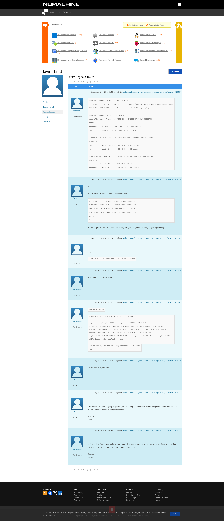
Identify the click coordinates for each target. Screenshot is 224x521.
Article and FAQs (104, 497)
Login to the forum (136, 25)
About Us (159, 492)
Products (100, 495)
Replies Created (49, 112)
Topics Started (48, 107)
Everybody (78, 492)
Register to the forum (156, 25)
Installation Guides (134, 495)
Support (77, 500)
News (157, 500)
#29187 (178, 270)
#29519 (178, 238)
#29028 (178, 360)
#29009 (178, 392)
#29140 (178, 302)
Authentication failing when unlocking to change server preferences (148, 92)
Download (78, 497)
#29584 (178, 92)
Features (100, 492)
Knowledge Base (133, 497)
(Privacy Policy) (49, 515)
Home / (53, 12)
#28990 (178, 430)
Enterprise (78, 495)
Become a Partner (162, 497)
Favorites (46, 122)
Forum (59, 12)
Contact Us (159, 495)
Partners (130, 500)
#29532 (178, 179)
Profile (45, 102)
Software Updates (104, 500)
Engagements (48, 117)
